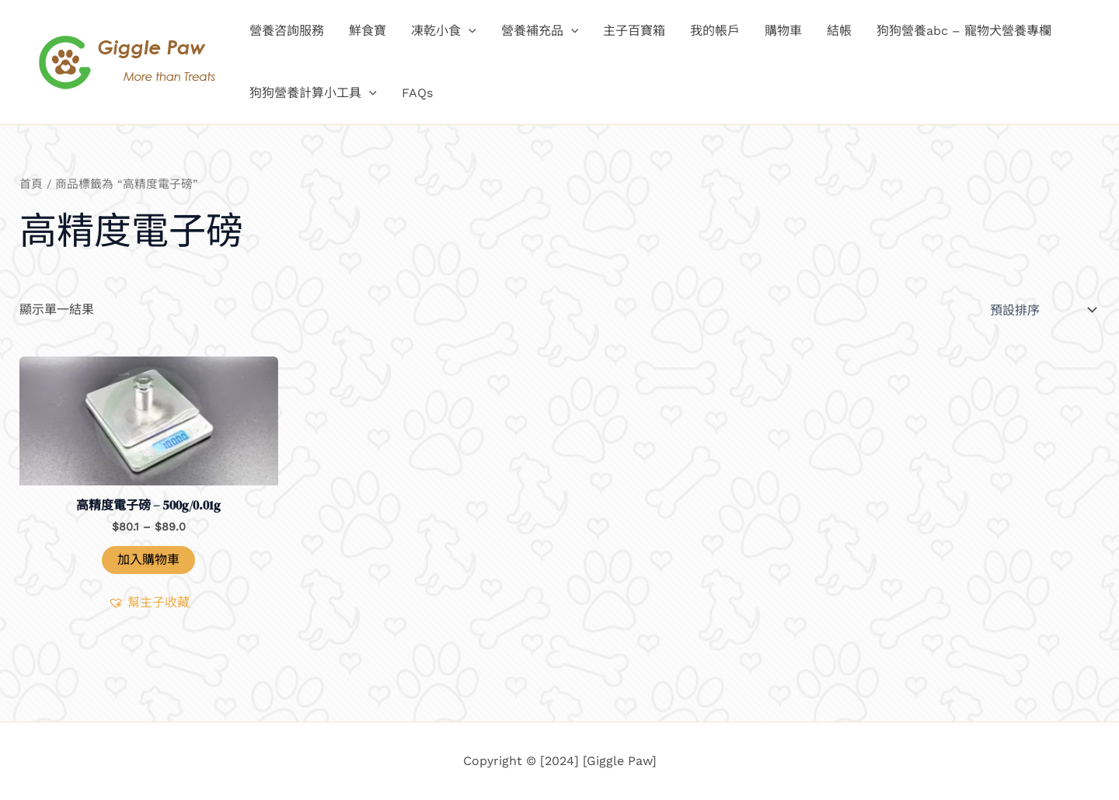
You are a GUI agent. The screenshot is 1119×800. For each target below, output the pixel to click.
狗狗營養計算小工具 (313, 93)
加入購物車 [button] (148, 559)
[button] (149, 603)
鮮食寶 (367, 30)
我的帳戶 (715, 30)
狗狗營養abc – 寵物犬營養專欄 (964, 30)
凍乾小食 (443, 31)
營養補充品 (540, 31)
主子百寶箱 (634, 30)
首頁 (31, 184)
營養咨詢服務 (286, 30)
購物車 (783, 30)
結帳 (839, 30)
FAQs (417, 92)
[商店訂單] (1042, 309)
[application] (468, 31)
